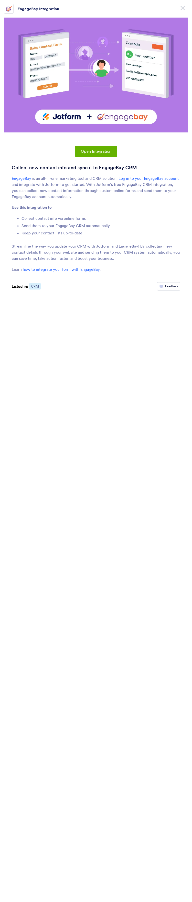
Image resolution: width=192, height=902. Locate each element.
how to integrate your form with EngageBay (61, 269)
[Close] (182, 7)
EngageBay (21, 178)
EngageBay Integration (38, 8)
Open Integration (96, 151)
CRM (35, 286)
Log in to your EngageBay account (148, 178)
